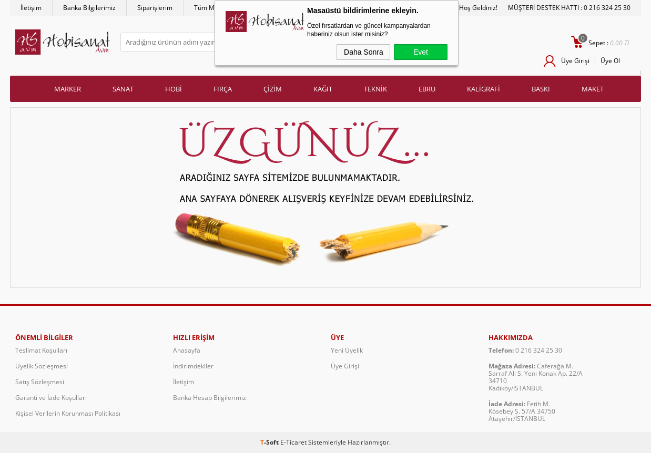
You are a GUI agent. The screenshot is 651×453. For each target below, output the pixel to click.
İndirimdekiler (193, 366)
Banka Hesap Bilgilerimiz (209, 397)
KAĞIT (322, 89)
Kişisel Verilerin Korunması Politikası (67, 413)
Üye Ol (610, 60)
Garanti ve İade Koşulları (51, 397)
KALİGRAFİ (483, 89)
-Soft (270, 442)
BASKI (541, 89)
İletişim (31, 7)
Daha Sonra (363, 52)
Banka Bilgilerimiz (89, 7)
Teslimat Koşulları (41, 350)
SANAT (123, 89)
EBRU (427, 89)
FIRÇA (222, 89)
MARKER (67, 89)
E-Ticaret (293, 442)
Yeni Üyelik (347, 350)
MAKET (593, 89)
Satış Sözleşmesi (39, 381)
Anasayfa (186, 350)
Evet (420, 52)
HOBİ (173, 89)
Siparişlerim (154, 7)
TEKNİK (375, 89)
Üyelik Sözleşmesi (41, 366)
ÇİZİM (272, 89)
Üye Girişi (575, 60)
